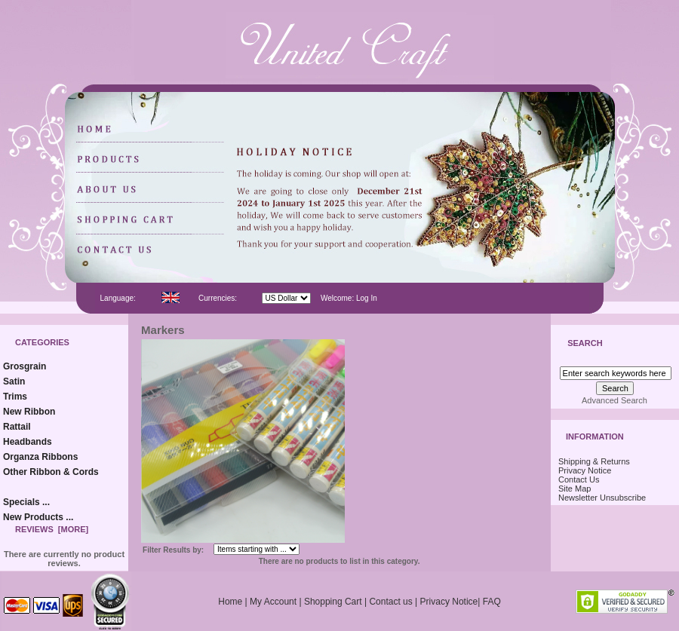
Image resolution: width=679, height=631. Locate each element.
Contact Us (578, 479)
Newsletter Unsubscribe (602, 497)
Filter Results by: (173, 550)
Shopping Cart (333, 601)
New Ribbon (29, 411)
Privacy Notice (584, 470)
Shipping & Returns (594, 461)
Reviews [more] (51, 529)
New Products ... (38, 517)
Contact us (390, 601)
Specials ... (26, 502)
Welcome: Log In (349, 298)
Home (230, 601)
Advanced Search (614, 400)
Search (584, 343)
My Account (273, 601)
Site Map (574, 488)
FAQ (492, 601)
